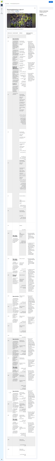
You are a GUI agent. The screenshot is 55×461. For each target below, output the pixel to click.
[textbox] (21, 245)
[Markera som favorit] (35, 8)
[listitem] (2, 5)
